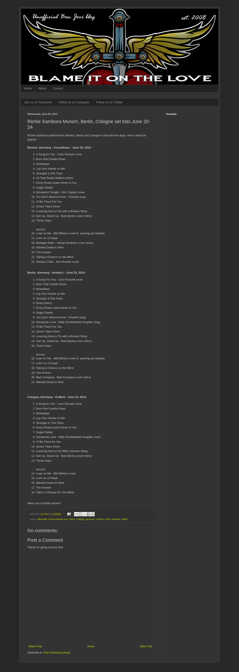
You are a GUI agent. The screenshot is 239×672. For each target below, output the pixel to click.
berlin (72, 519)
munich (100, 519)
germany (90, 519)
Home (28, 88)
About (42, 88)
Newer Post (35, 646)
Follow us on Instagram (74, 102)
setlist (125, 519)
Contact (57, 88)
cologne (80, 519)
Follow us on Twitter (109, 102)
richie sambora (112, 519)
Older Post (146, 646)
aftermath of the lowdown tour (52, 519)
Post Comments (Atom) (56, 652)
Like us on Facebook (38, 102)
